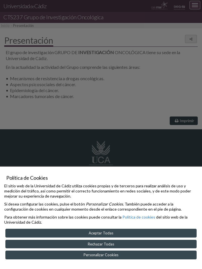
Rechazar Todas (101, 244)
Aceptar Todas (101, 233)
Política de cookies (138, 217)
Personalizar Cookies (101, 255)
